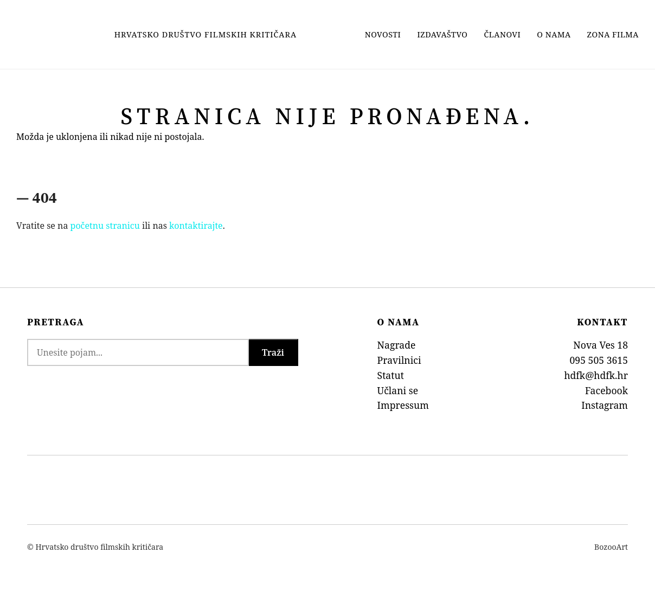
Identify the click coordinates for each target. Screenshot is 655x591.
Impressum (403, 405)
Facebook (606, 390)
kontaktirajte (196, 226)
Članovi (502, 34)
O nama (553, 34)
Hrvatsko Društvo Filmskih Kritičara (205, 34)
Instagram (604, 405)
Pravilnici (399, 360)
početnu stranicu (105, 226)
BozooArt (611, 547)
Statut (390, 375)
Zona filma (613, 34)
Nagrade (396, 344)
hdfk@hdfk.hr (596, 375)
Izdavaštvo (442, 34)
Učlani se (398, 390)
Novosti (383, 34)
